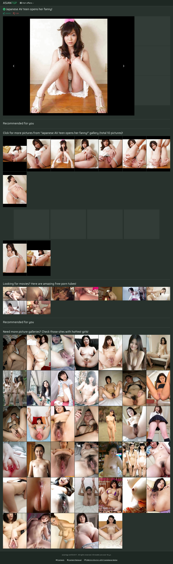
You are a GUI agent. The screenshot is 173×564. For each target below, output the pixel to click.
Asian (10, 3)
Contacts (60, 560)
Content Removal (74, 560)
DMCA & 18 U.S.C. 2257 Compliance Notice (100, 560)
